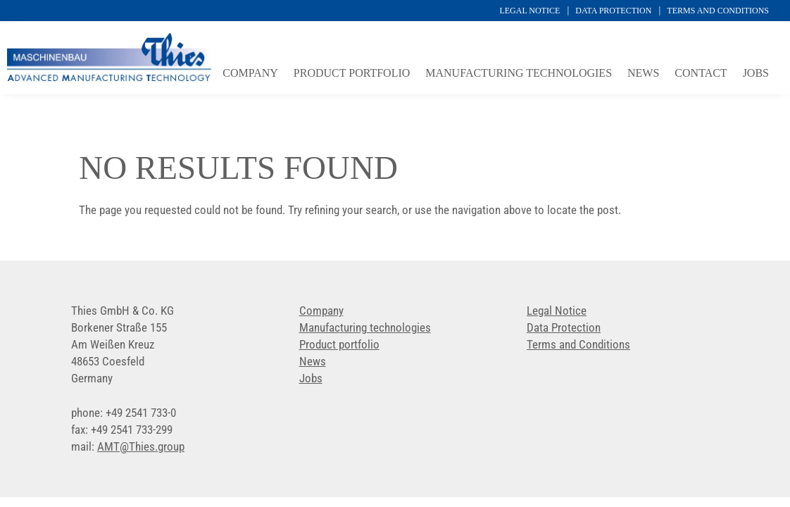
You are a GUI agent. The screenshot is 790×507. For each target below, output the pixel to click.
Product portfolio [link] (352, 73)
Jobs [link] (756, 73)
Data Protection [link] (613, 10)
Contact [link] (701, 73)
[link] (109, 80)
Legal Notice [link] (529, 10)
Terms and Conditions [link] (718, 10)
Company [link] (250, 73)
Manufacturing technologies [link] (518, 73)
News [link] (643, 73)
